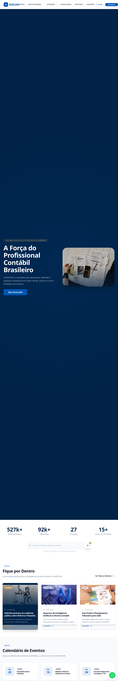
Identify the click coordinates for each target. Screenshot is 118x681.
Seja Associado (15, 292)
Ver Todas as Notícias (104, 576)
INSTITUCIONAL (36, 4)
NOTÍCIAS (79, 4)
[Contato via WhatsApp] (112, 675)
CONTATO (90, 4)
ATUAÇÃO (52, 4)
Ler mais (9, 626)
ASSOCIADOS (66, 4)
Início (22, 4)
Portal (99, 4)
